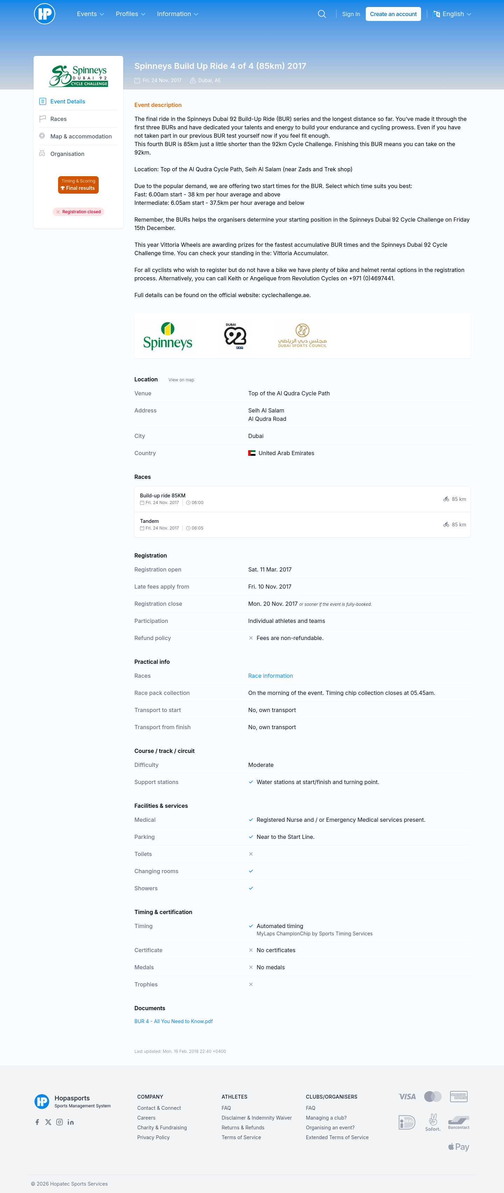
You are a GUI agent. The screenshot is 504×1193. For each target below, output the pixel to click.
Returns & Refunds (243, 1127)
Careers (146, 1118)
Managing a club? (326, 1118)
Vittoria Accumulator (300, 253)
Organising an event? (330, 1127)
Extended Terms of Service (337, 1137)
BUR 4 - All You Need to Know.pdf (173, 1021)
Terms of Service (241, 1137)
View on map (181, 379)
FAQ (226, 1108)
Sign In (351, 13)
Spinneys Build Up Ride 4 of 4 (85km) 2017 (220, 66)
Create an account (393, 13)
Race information (270, 675)
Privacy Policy (153, 1137)
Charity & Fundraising (162, 1127)
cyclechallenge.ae (285, 295)
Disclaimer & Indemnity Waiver (257, 1118)
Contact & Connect (159, 1108)
